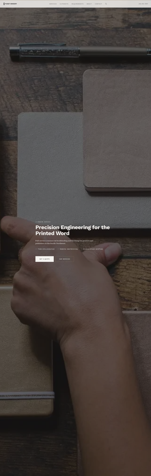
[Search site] (106, 4)
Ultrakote (64, 4)
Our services (64, 259)
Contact (98, 4)
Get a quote (44, 259)
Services (53, 4)
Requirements (77, 4)
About (89, 4)
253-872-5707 (143, 4)
